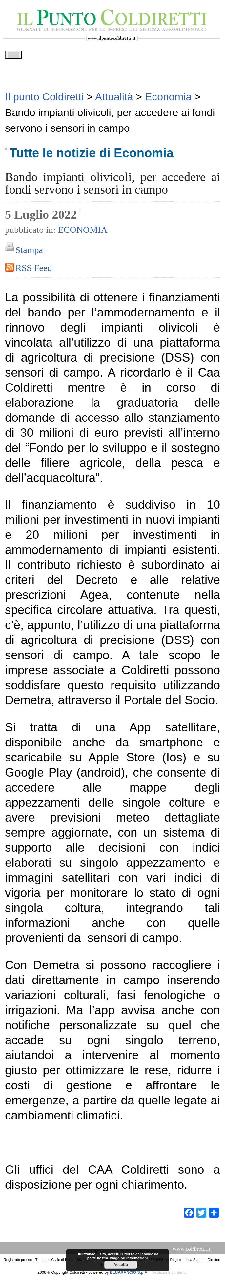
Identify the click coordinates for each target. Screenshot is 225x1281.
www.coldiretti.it (191, 1251)
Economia (83, 232)
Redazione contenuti (169, 1274)
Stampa (29, 252)
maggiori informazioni (129, 1258)
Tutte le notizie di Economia (92, 155)
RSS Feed (33, 270)
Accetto (120, 1264)
